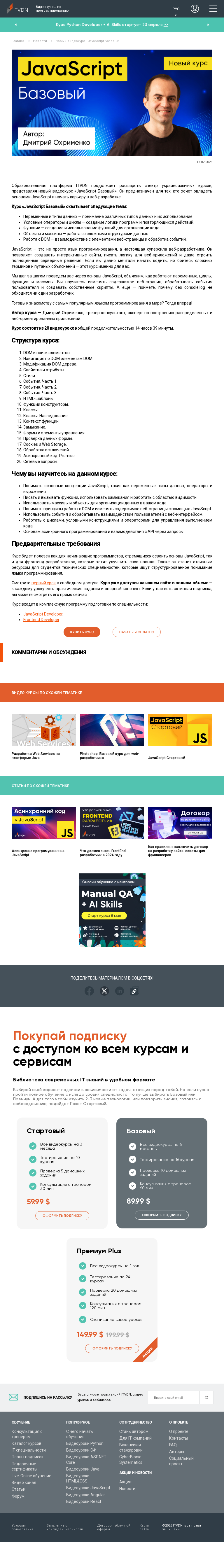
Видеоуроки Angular (85, 1494)
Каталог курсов (26, 1443)
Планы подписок (27, 1456)
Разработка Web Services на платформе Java (36, 756)
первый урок (44, 583)
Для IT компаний (135, 1438)
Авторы (176, 1451)
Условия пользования (22, 1527)
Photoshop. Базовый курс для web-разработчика (109, 756)
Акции (125, 1482)
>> (166, 24)
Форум (18, 1496)
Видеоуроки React (83, 1501)
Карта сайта (144, 1527)
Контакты (178, 1438)
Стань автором (133, 1431)
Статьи (18, 1489)
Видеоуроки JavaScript (88, 1487)
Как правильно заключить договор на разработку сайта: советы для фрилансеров (178, 851)
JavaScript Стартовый (166, 758)
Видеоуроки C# (81, 1450)
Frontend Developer (41, 619)
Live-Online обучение (31, 1475)
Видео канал (24, 1482)
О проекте (178, 1431)
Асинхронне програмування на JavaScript (38, 853)
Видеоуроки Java (82, 1469)
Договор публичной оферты (113, 1527)
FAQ (173, 1445)
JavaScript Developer (42, 614)
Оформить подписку (62, 1216)
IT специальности (29, 1450)
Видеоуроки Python (85, 1443)
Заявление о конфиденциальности (65, 1527)
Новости (127, 1488)
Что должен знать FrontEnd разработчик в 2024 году (103, 853)
